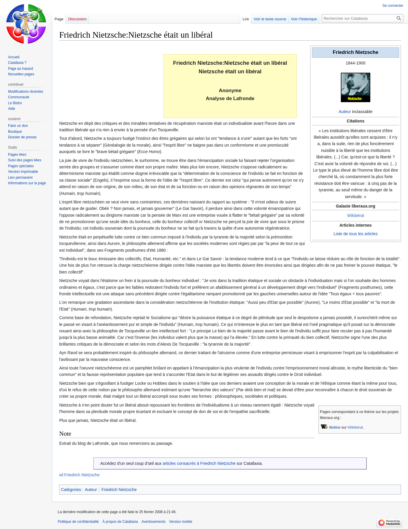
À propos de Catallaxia (120, 522)
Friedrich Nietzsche (119, 489)
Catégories (71, 489)
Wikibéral (355, 215)
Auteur (345, 111)
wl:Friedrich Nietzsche (79, 474)
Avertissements (153, 522)
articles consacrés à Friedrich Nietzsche (199, 463)
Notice (335, 427)
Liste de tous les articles (355, 233)
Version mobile (180, 522)
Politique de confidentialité (78, 522)
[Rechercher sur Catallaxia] (362, 18)
